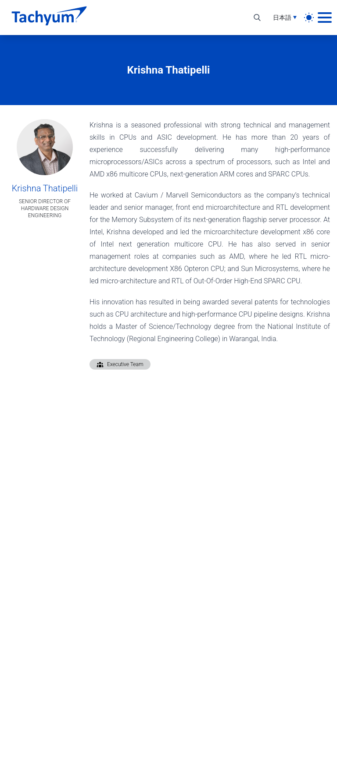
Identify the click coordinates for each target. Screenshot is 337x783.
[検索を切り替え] (257, 17)
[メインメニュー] (325, 17)
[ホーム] (49, 17)
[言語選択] (285, 17)
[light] (309, 17)
